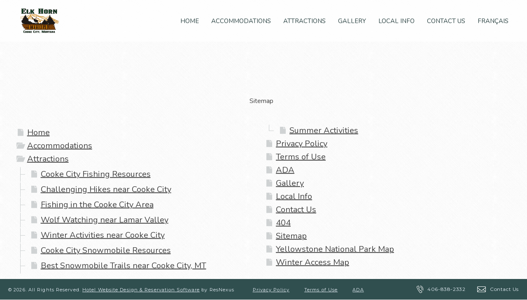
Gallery (290, 183)
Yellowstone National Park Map (335, 249)
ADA (285, 170)
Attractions (48, 158)
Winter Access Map (312, 262)
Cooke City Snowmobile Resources (106, 250)
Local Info (294, 196)
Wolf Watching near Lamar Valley (104, 219)
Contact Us (296, 209)
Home (38, 132)
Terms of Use (301, 156)
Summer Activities (323, 130)
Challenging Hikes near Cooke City (106, 189)
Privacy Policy (301, 143)
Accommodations (59, 145)
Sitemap (291, 235)
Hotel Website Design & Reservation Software (141, 290)
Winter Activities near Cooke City (103, 235)
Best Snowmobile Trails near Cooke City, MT (123, 265)
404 (283, 222)
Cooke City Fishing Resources (96, 174)
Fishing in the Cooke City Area (97, 204)
